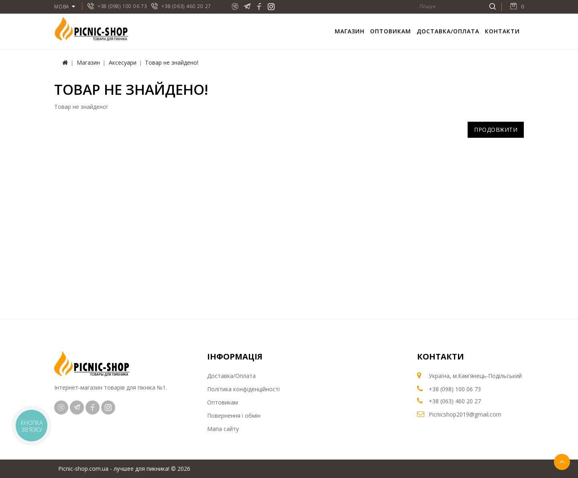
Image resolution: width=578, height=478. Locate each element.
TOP (562, 462)
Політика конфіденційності (243, 389)
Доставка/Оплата (448, 31)
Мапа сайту (223, 429)
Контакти (502, 31)
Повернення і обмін (234, 415)
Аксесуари (122, 62)
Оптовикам (390, 31)
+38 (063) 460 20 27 (186, 6)
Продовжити (495, 129)
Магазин (349, 31)
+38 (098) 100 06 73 (122, 6)
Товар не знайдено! (171, 62)
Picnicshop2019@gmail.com (465, 414)
